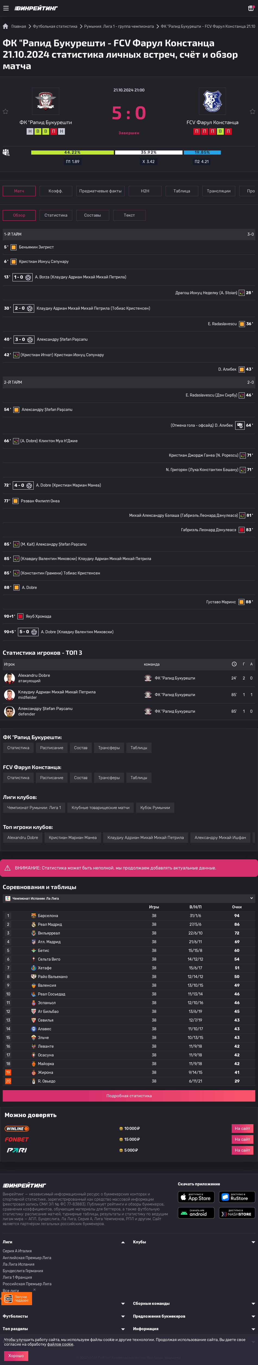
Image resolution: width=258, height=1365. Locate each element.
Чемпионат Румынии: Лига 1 (34, 807)
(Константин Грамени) (41, 573)
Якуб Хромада (38, 616)
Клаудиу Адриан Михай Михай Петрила (73, 308)
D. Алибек (227, 369)
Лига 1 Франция (17, 1277)
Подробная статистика (129, 1095)
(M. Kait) (28, 544)
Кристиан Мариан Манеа (73, 837)
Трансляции (222, 191)
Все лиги (11, 1291)
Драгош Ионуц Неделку (196, 293)
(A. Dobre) (29, 441)
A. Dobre (43, 485)
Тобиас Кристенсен (82, 573)
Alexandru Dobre (22, 837)
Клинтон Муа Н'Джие (58, 441)
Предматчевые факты (102, 191)
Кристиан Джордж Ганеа (192, 455)
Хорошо (16, 1355)
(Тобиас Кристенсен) (130, 308)
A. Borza (42, 277)
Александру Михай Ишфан (220, 837)
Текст (131, 215)
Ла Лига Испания (18, 1264)
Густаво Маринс (221, 602)
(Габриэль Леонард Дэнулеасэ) (209, 515)
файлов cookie (60, 1344)
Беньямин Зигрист (36, 247)
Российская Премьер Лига (27, 1284)
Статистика (57, 215)
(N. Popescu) (227, 455)
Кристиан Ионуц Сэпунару (44, 261)
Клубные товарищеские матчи (101, 807)
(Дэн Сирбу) (226, 395)
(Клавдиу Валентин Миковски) (49, 559)
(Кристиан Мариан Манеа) (76, 485)
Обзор (19, 215)
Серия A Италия (17, 1251)
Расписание (51, 747)
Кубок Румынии (155, 807)
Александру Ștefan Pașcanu (62, 339)
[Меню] (6, 8)
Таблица (184, 191)
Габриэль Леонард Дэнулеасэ (208, 530)
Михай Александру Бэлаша (154, 515)
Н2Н (147, 191)
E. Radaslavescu (222, 324)
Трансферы (109, 747)
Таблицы (139, 747)
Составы (94, 215)
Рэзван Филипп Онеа (40, 501)
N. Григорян (176, 470)
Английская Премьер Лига (27, 1258)
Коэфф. (57, 191)
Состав (80, 747)
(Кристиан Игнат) (37, 355)
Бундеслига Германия (23, 1271)
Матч (19, 191)
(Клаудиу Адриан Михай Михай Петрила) (88, 277)
